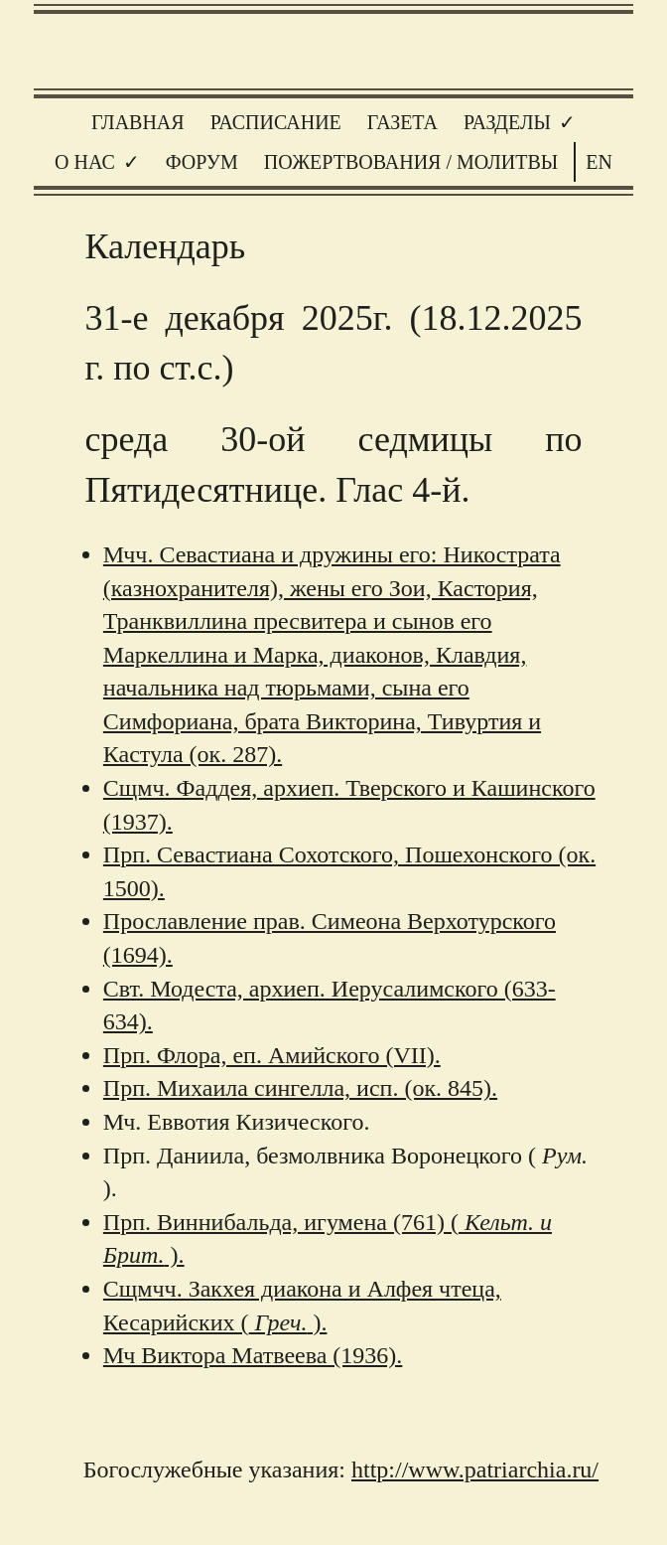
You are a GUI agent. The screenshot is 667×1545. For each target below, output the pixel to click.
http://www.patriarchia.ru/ (475, 1469)
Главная (138, 122)
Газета (402, 122)
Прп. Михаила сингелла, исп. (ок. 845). (300, 1088)
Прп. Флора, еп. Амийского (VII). (272, 1055)
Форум (202, 162)
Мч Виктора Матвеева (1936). (253, 1355)
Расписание (275, 122)
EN (599, 162)
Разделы (507, 122)
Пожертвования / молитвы (411, 162)
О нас (85, 162)
